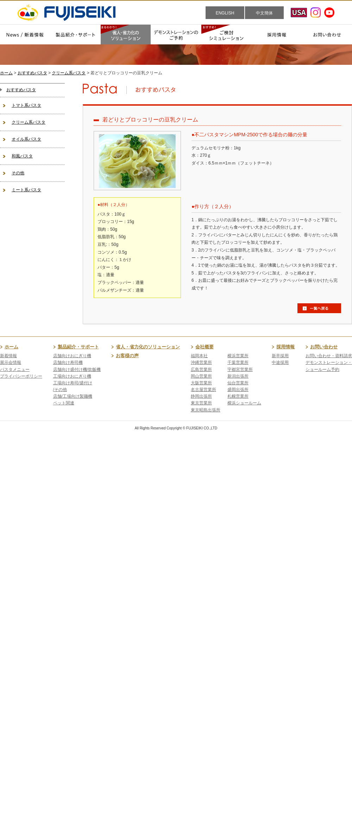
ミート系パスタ (26, 189)
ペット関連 (63, 403)
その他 (18, 172)
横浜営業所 (238, 355)
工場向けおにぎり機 (72, 376)
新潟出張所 (238, 376)
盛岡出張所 (238, 389)
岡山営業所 (201, 376)
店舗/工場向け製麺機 (72, 396)
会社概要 (204, 346)
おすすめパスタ (32, 72)
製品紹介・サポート (78, 346)
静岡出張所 (201, 396)
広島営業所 (201, 369)
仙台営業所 (238, 382)
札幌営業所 (238, 396)
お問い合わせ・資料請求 (329, 355)
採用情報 (285, 346)
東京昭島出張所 (205, 410)
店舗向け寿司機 (68, 362)
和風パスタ (22, 156)
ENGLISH (225, 13)
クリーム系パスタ (69, 72)
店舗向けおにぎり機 (72, 355)
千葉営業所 (238, 362)
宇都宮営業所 (240, 369)
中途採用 (280, 362)
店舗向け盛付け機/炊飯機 (77, 369)
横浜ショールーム (244, 403)
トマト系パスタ (26, 105)
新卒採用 (280, 355)
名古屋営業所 (203, 389)
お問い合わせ (324, 346)
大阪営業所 (201, 382)
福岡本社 (199, 355)
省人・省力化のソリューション (148, 346)
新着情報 (8, 355)
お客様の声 (127, 355)
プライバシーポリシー (21, 376)
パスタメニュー (15, 369)
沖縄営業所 (201, 362)
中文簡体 (264, 13)
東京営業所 (201, 403)
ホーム (6, 72)
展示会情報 (10, 362)
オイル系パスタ (26, 139)
